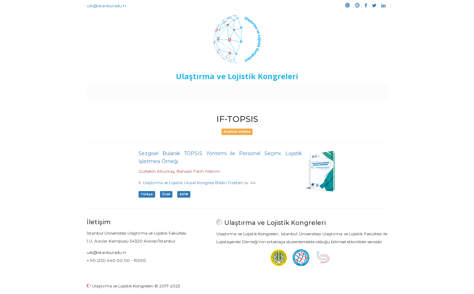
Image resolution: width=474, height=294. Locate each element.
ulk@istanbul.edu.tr (106, 5)
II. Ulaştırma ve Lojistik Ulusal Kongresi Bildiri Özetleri (191, 182)
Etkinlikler (226, 90)
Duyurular (254, 90)
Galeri (341, 90)
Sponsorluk (284, 90)
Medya (361, 90)
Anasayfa (116, 90)
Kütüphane (316, 90)
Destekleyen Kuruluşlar (182, 90)
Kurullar (141, 90)
